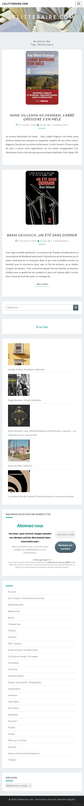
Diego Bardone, (24, 400)
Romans (12, 746)
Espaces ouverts (16, 675)
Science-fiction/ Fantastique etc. (24, 753)
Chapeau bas (14, 624)
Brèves (11, 617)
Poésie (11, 733)
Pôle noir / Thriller (17, 740)
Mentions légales (66, 799)
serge (43, 125)
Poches (11, 727)
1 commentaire (59, 125)
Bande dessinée (15, 604)
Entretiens (13, 662)
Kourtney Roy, (20, 465)
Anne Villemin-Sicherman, (42, 117)
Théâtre (12, 759)
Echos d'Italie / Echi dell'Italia (23, 649)
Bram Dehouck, (42, 235)
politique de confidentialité (25, 549)
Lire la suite (42, 284)
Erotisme (12, 669)
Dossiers (12, 636)
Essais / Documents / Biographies (24, 682)
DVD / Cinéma (14, 643)
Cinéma (12, 630)
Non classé (13, 708)
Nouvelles (13, 714)
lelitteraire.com (15, 3)
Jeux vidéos (13, 701)
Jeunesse (12, 695)
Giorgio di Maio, (26, 369)
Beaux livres (14, 611)
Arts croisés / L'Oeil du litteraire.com (26, 598)
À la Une (12, 591)
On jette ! (12, 721)
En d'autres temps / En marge (23, 656)
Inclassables (14, 688)
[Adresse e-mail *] (65, 535)
